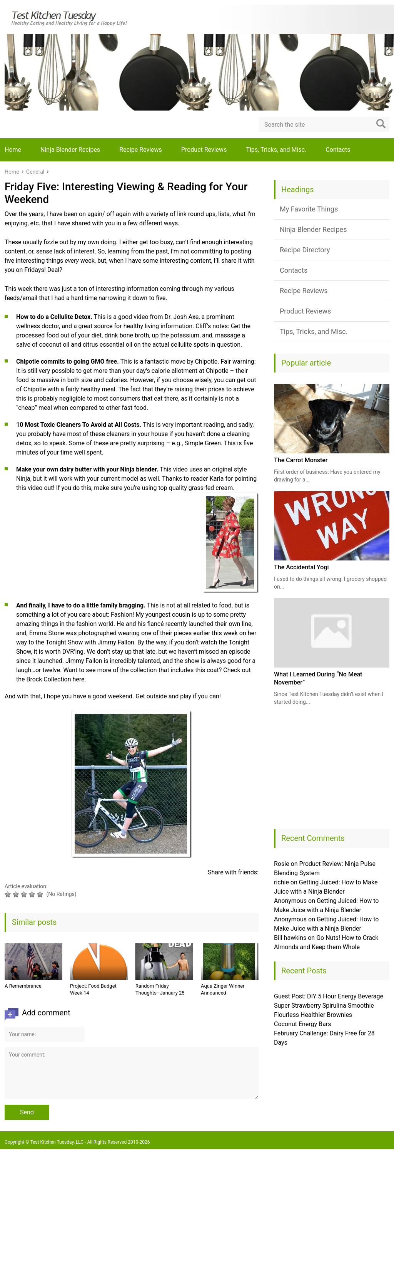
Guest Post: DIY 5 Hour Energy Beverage (328, 996)
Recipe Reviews (140, 149)
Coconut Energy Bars (302, 1024)
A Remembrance (23, 986)
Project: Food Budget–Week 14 (95, 989)
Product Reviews (204, 149)
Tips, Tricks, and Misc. (276, 149)
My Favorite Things (309, 209)
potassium (184, 335)
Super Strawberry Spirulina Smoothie (324, 1005)
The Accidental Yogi (301, 567)
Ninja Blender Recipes (70, 149)
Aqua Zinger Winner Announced (223, 989)
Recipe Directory (305, 250)
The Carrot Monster (301, 460)
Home (13, 149)
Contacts (338, 149)
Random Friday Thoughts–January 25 (160, 989)
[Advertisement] (331, 771)
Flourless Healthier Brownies (313, 1014)
